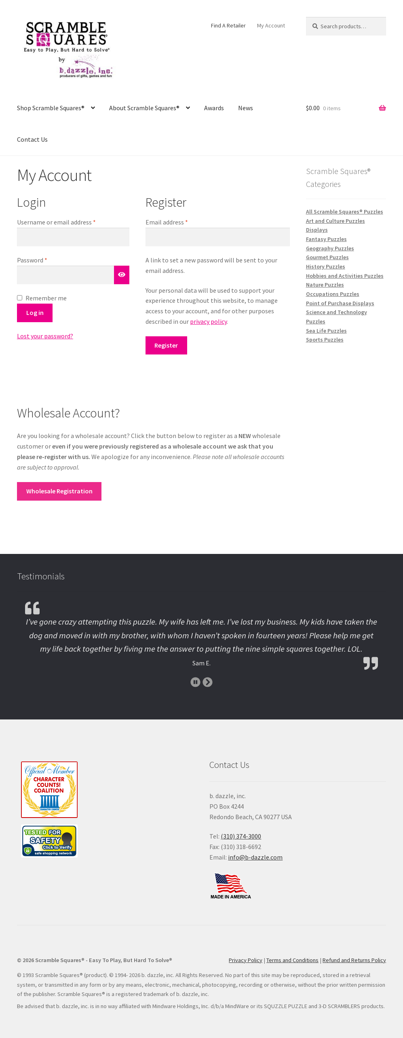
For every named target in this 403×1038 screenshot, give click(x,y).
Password (44, 259)
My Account (271, 25)
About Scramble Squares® (144, 108)
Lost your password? (45, 336)
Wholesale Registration (59, 491)
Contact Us (32, 139)
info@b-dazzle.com (255, 857)
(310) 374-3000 (241, 836)
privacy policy (208, 321)
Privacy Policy (245, 960)
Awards (214, 108)
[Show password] (121, 275)
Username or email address (68, 221)
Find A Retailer (228, 25)
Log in (35, 312)
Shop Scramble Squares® (50, 108)
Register (166, 345)
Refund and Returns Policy (354, 960)
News (245, 108)
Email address (179, 221)
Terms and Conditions (292, 960)
